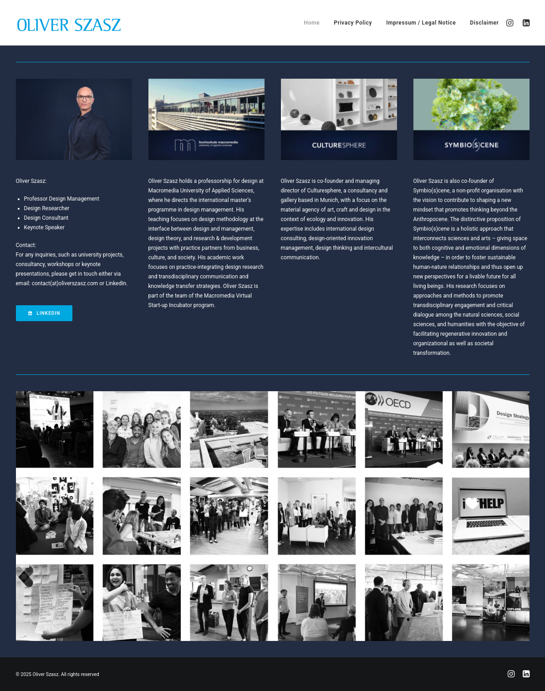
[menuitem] (312, 22)
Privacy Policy (353, 23)
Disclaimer (484, 23)
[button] (511, 22)
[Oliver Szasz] (68, 22)
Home (312, 23)
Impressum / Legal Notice (421, 23)
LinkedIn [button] (44, 313)
